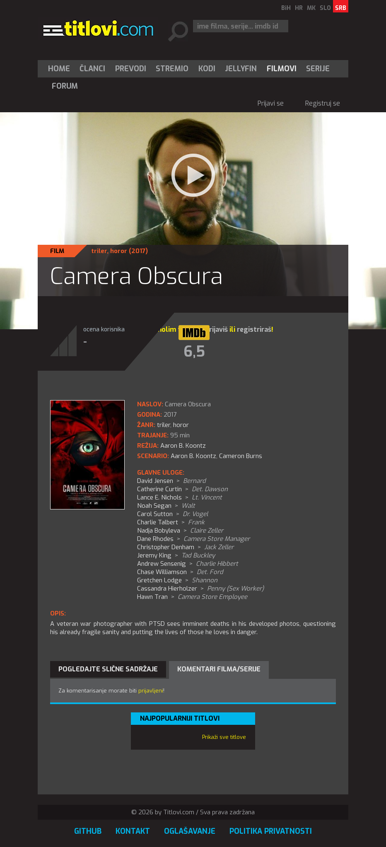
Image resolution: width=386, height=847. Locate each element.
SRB (340, 8)
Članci (92, 69)
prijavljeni (150, 690)
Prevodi (130, 69)
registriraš (254, 329)
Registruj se (322, 103)
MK (311, 8)
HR (299, 8)
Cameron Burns (240, 456)
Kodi (206, 69)
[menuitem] (61, 68)
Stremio (172, 69)
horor (118, 251)
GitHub (87, 831)
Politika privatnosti (270, 831)
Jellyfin (241, 69)
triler (99, 251)
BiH (286, 8)
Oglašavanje (189, 831)
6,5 (194, 352)
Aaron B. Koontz (193, 456)
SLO (325, 8)
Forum (65, 86)
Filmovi (282, 69)
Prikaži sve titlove (224, 737)
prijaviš (216, 329)
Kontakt (133, 831)
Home (59, 69)
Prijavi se (271, 103)
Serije (318, 69)
